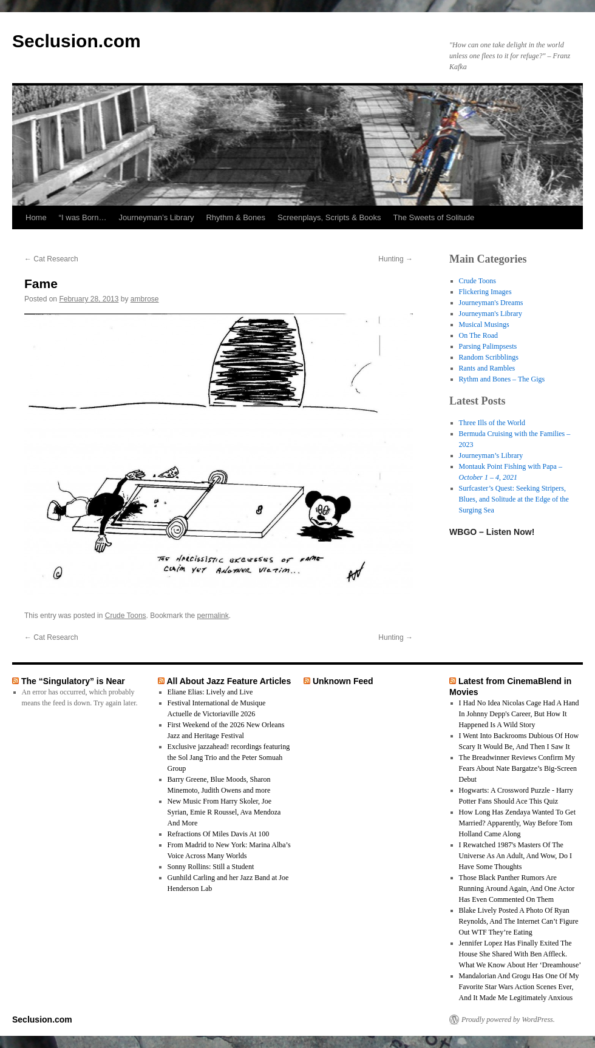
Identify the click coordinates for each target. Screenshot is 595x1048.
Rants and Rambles (487, 368)
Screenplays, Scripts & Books (329, 217)
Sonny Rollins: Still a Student (211, 866)
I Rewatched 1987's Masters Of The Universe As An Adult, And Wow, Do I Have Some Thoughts (515, 856)
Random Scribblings (488, 357)
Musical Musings (484, 324)
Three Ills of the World (492, 422)
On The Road (478, 335)
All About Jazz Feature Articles (228, 681)
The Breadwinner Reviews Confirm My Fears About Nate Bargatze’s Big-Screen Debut (518, 768)
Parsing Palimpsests (488, 346)
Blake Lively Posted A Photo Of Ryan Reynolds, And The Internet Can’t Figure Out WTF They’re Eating (519, 921)
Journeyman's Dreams (491, 302)
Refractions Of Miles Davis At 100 (219, 834)
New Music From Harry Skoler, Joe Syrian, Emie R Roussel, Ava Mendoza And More (224, 812)
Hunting (395, 259)
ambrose (145, 299)
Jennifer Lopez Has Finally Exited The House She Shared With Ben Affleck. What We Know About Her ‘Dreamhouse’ (520, 954)
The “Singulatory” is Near (73, 681)
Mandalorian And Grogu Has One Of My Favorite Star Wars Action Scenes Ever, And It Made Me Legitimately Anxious (519, 987)
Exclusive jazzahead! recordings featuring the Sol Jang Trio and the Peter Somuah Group (229, 757)
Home (36, 217)
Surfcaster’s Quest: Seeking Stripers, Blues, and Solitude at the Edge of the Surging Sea (514, 499)
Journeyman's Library (490, 313)
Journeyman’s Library (156, 217)
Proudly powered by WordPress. (508, 1019)
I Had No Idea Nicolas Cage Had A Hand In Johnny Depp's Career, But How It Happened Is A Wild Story (519, 714)
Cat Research (51, 259)
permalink (213, 615)
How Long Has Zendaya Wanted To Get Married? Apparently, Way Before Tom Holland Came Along (517, 823)
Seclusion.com (76, 41)
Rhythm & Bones (235, 217)
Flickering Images (485, 291)
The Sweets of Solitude (434, 217)
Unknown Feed (343, 681)
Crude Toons (125, 615)
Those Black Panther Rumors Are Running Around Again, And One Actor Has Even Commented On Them (517, 888)
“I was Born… (83, 217)
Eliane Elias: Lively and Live (210, 692)
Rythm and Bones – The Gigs (502, 379)
